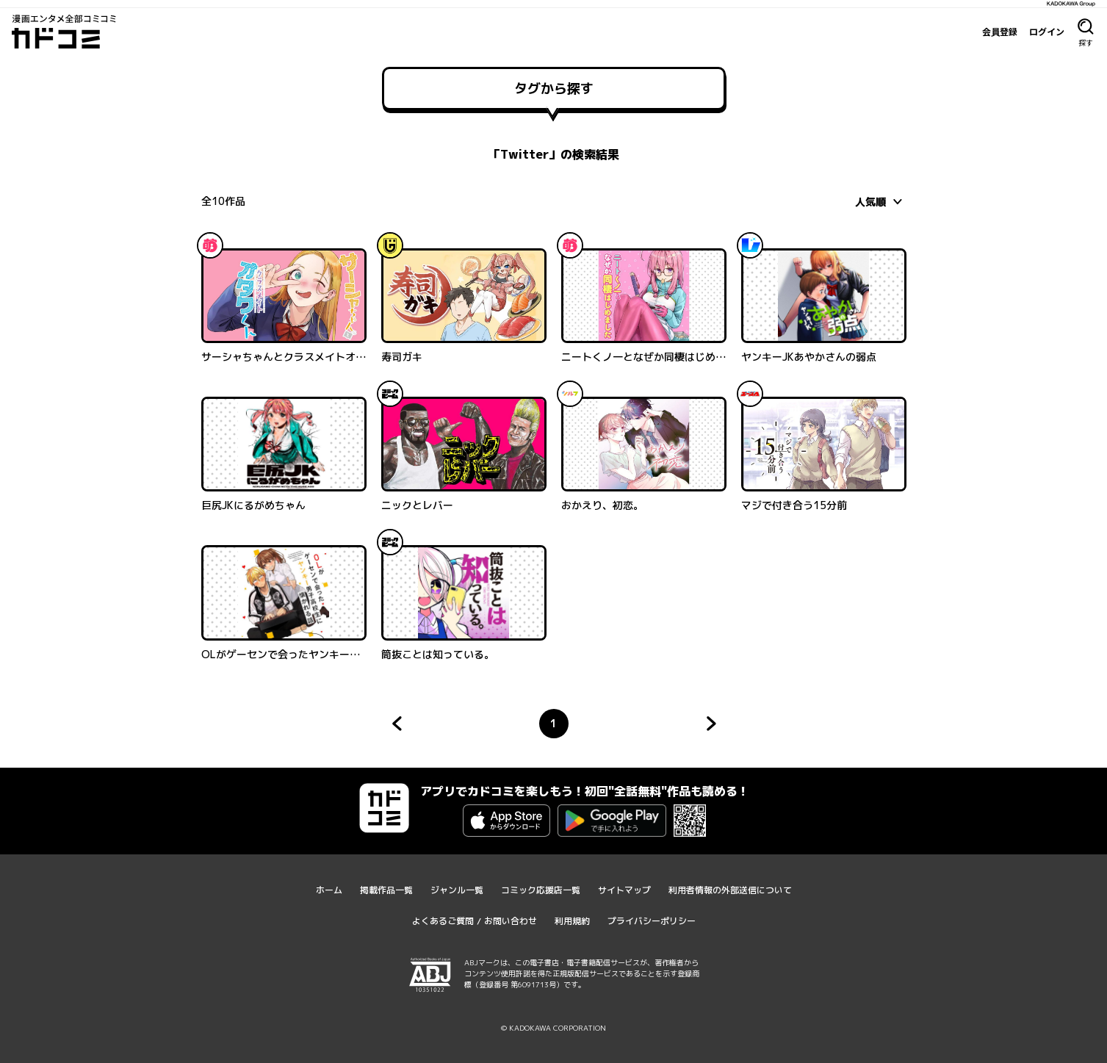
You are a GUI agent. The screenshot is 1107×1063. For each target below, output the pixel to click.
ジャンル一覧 (456, 890)
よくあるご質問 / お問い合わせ (474, 921)
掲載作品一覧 (386, 890)
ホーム (329, 890)
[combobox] (880, 201)
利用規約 (572, 921)
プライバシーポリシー (651, 921)
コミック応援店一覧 (540, 890)
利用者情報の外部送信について (730, 890)
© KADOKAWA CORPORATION (553, 1028)
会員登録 (999, 31)
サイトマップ (624, 890)
